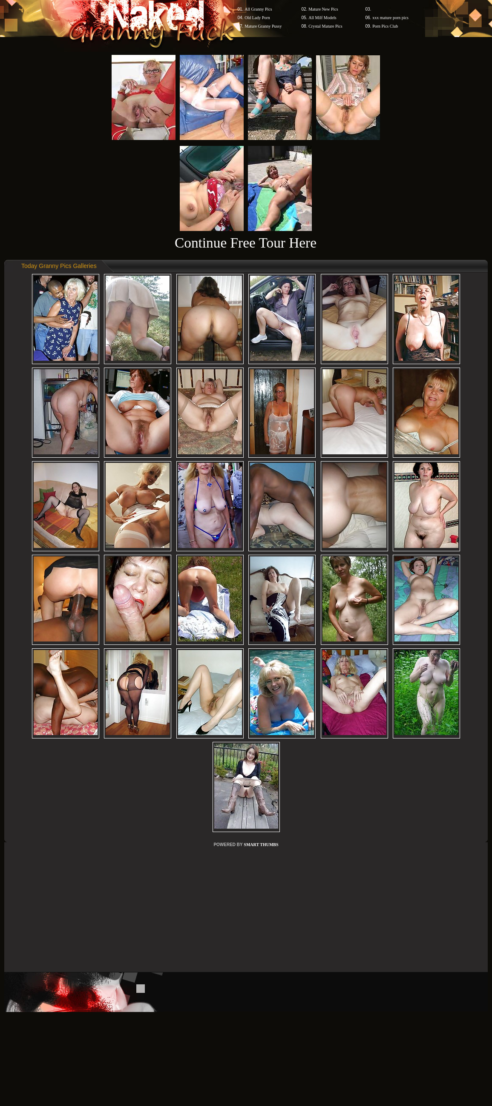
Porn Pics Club (385, 26)
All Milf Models (322, 17)
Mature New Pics (323, 9)
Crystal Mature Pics (325, 26)
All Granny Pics (258, 9)
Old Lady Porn (257, 17)
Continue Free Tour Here (245, 243)
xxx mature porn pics (390, 17)
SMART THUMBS (261, 844)
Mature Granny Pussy (263, 26)
